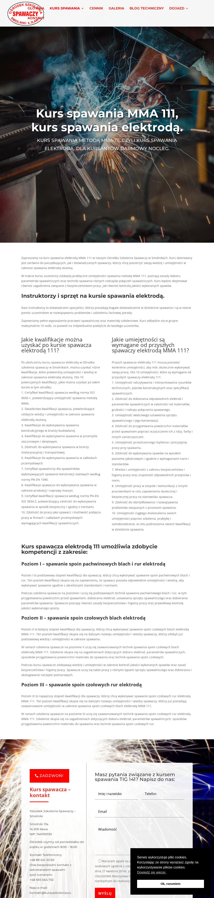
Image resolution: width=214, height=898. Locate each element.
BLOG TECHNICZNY (147, 8)
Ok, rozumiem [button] (170, 883)
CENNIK (96, 8)
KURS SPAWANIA (65, 8)
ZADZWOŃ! (51, 775)
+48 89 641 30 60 (42, 860)
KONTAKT (36, 18)
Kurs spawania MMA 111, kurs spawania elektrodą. (107, 122)
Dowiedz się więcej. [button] (151, 872)
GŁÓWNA (36, 8)
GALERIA (116, 8)
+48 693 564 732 (42, 880)
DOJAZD (176, 8)
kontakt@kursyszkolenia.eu (50, 893)
